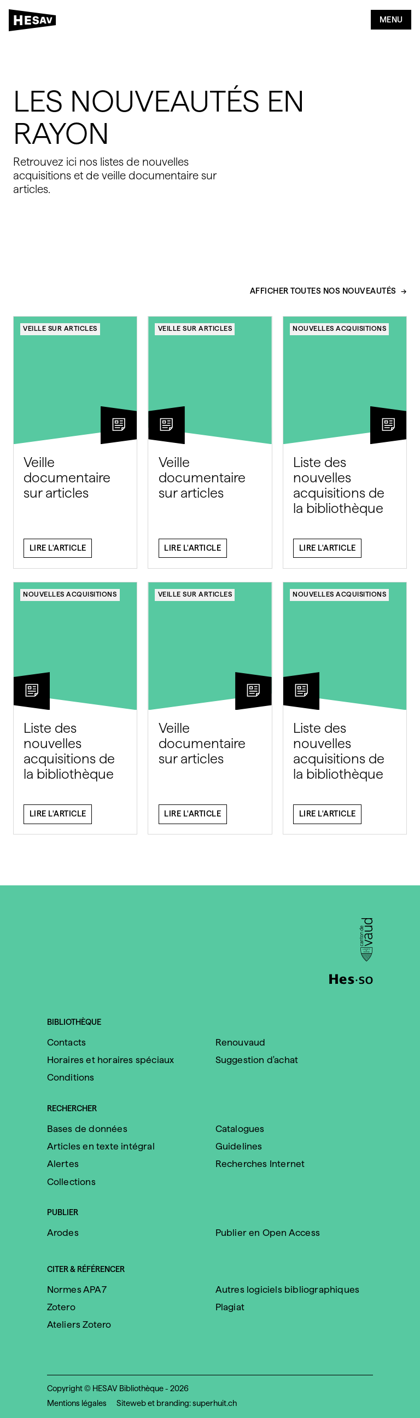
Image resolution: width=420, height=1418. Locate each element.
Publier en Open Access (267, 1232)
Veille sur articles (60, 334)
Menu (391, 20)
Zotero (61, 1307)
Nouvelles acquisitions (339, 334)
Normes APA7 (77, 1289)
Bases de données (87, 1128)
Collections (71, 1181)
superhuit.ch (214, 1403)
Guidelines (238, 1146)
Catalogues (240, 1128)
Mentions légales (77, 1403)
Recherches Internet (260, 1163)
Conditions (71, 1077)
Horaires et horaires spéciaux (110, 1059)
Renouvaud (240, 1042)
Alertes (63, 1163)
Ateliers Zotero (79, 1324)
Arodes (63, 1232)
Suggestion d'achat (257, 1059)
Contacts (66, 1042)
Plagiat (229, 1307)
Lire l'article (58, 553)
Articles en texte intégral (101, 1146)
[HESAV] (35, 22)
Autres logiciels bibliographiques (287, 1289)
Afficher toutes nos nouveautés (323, 297)
